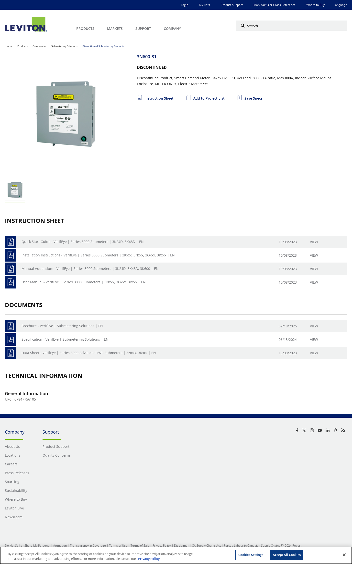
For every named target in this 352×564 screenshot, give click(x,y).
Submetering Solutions (64, 46)
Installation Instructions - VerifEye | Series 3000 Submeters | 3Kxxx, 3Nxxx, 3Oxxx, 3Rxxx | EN (98, 255)
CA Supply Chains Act (206, 545)
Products (22, 46)
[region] (176, 555)
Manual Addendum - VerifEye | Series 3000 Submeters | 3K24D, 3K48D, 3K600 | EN (90, 268)
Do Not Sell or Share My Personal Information (36, 545)
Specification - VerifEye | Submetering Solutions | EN (65, 339)
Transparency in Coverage (88, 545)
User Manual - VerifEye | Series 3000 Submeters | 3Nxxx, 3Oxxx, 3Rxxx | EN (84, 282)
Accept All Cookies (287, 554)
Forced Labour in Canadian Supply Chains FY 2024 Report (262, 545)
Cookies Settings (250, 554)
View (314, 242)
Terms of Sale (140, 545)
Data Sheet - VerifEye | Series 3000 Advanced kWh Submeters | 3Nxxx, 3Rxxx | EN (89, 352)
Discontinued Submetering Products (103, 46)
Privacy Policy (162, 545)
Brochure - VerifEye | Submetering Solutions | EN (62, 325)
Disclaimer (181, 545)
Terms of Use (118, 545)
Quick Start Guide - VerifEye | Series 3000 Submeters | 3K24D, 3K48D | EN (83, 241)
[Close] (344, 554)
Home (9, 46)
